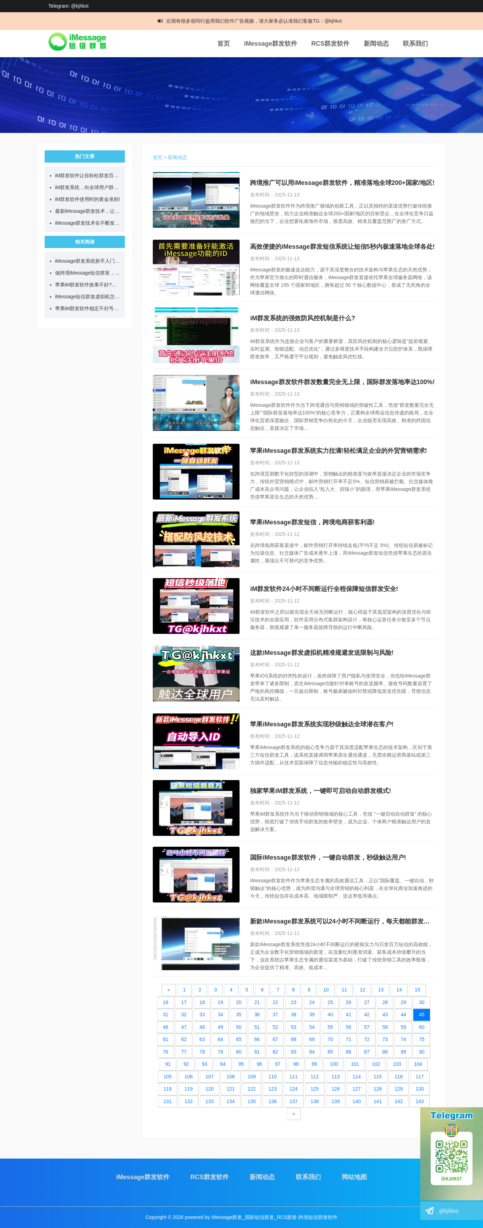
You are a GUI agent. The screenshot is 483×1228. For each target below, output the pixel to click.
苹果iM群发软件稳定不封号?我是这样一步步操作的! (88, 308)
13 (381, 990)
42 (367, 1014)
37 (275, 1014)
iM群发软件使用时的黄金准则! (87, 199)
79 (220, 1052)
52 (275, 1027)
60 (421, 1027)
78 (202, 1052)
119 (188, 1089)
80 (239, 1052)
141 (377, 1101)
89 (403, 1052)
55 (330, 1027)
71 (349, 1039)
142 (399, 1101)
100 (334, 1064)
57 (367, 1027)
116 (399, 1076)
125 (315, 1089)
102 (376, 1064)
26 (349, 1002)
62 (184, 1039)
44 (403, 1014)
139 (336, 1101)
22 (275, 1002)
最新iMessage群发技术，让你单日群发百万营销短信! (88, 211)
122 (252, 1089)
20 (239, 1002)
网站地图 (354, 1177)
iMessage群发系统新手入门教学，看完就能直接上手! (88, 261)
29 (403, 1002)
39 (312, 1014)
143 (420, 1101)
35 (239, 1014)
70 (330, 1039)
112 (315, 1076)
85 (330, 1052)
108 (231, 1076)
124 (293, 1089)
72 (367, 1039)
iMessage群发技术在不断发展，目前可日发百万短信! (88, 223)
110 (273, 1076)
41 (349, 1014)
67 (275, 1039)
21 (257, 1002)
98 (296, 1064)
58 (385, 1027)
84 (312, 1052)
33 (202, 1014)
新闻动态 (376, 43)
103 (397, 1064)
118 (168, 1089)
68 (293, 1039)
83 (293, 1052)
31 (165, 1014)
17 (184, 1002)
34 (220, 1014)
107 (209, 1076)
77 (184, 1052)
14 (399, 990)
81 (257, 1052)
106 (188, 1076)
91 (168, 1064)
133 (209, 1101)
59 (403, 1027)
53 (293, 1027)
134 (231, 1101)
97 (278, 1064)
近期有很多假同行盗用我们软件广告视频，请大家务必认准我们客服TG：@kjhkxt (259, 21)
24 (312, 1002)
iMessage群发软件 (270, 43)
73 (385, 1039)
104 (418, 1064)
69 (312, 1039)
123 (273, 1089)
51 (257, 1027)
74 (403, 1039)
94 (223, 1064)
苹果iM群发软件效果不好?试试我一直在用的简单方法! (88, 284)
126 (336, 1089)
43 (385, 1014)
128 (377, 1089)
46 (165, 1027)
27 (367, 1002)
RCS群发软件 (330, 43)
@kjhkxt (449, 1211)
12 (362, 990)
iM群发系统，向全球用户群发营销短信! (88, 187)
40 (330, 1014)
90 (421, 1052)
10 (326, 990)
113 (336, 1076)
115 (377, 1076)
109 (252, 1076)
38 (293, 1014)
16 (165, 1002)
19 (220, 1002)
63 (202, 1039)
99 (314, 1064)
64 (220, 1039)
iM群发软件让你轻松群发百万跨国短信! (88, 175)
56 (349, 1027)
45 (421, 1014)
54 (312, 1027)
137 (293, 1101)
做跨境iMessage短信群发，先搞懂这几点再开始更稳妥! (88, 273)
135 (252, 1101)
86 (349, 1052)
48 (202, 1027)
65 (239, 1039)
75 (421, 1039)
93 (204, 1064)
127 (357, 1089)
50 (239, 1027)
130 (420, 1089)
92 (186, 1064)
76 (165, 1052)
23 (293, 1002)
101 (355, 1064)
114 (357, 1076)
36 (257, 1014)
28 (385, 1002)
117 (420, 1076)
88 (385, 1052)
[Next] (294, 1114)
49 (220, 1027)
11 (344, 990)
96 (259, 1064)
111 (293, 1076)
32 (184, 1014)
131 (168, 1101)
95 (241, 1064)
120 (209, 1089)
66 (257, 1039)
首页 (223, 43)
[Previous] (169, 990)
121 (231, 1089)
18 (202, 1002)
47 (184, 1027)
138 (315, 1101)
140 (357, 1101)
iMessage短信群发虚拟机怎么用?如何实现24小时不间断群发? (88, 296)
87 (367, 1052)
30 (421, 1002)
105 (168, 1076)
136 (273, 1101)
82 (275, 1052)
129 (399, 1089)
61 (165, 1039)
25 (330, 1002)
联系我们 (415, 43)
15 (417, 990)
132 (188, 1101)
